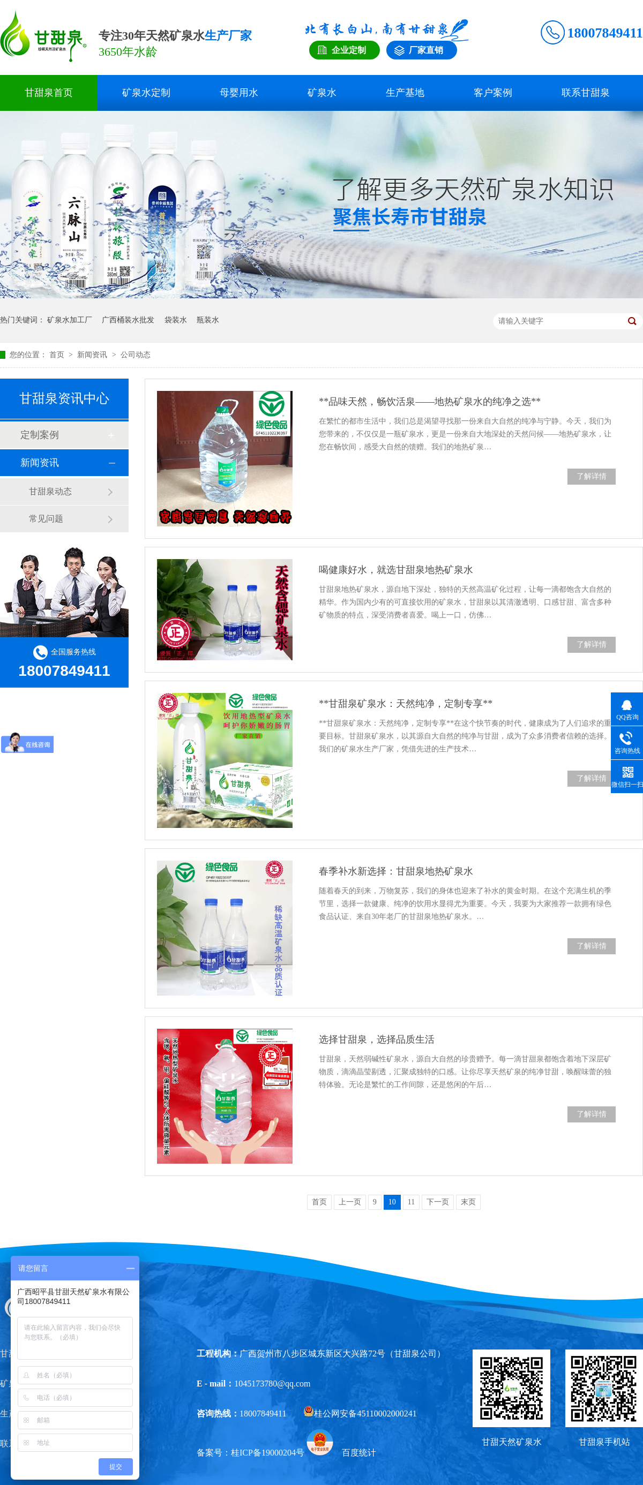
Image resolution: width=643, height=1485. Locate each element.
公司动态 (136, 355)
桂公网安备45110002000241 (359, 1413)
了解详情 (592, 476)
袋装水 (176, 320)
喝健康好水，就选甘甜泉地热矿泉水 (396, 569)
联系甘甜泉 (586, 92)
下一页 (438, 1202)
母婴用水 (239, 92)
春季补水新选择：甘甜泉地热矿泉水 (396, 871)
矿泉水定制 (146, 92)
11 (411, 1202)
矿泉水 (322, 92)
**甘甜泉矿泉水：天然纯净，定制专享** (405, 703)
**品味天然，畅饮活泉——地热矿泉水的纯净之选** (430, 401)
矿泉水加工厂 (69, 320)
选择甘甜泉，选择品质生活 (377, 1039)
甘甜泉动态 (50, 491)
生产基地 (405, 92)
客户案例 (493, 92)
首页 (57, 355)
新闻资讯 (93, 355)
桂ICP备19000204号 (267, 1452)
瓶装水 (208, 320)
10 (392, 1202)
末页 (468, 1202)
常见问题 (46, 518)
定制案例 (39, 434)
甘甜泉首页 (49, 92)
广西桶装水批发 (128, 320)
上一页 (350, 1202)
